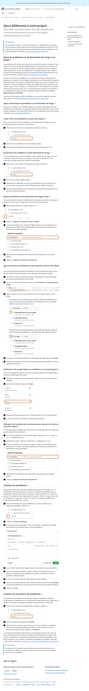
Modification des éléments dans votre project (34, 98)
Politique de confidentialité (10, 674)
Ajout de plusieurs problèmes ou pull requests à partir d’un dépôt (31, 266)
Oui (7, 671)
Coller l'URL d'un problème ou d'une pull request (25, 119)
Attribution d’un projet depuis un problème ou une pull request (31, 369)
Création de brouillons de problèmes (35, 75)
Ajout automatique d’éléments (20, 113)
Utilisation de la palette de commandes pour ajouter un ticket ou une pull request (31, 425)
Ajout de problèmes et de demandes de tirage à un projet (29, 58)
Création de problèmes (16, 485)
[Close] (84, 3)
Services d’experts (46, 684)
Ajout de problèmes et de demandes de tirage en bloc (27, 196)
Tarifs (38, 684)
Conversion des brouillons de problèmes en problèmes (39, 641)
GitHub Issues (8, 17)
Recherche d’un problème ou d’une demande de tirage (27, 153)
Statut (33, 684)
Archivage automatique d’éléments (36, 51)
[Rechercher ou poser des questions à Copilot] (60, 9)
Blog (53, 684)
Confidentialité (26, 684)
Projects (16, 17)
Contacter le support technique (55, 673)
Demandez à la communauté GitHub (56, 670)
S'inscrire (11, 13)
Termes (18, 684)
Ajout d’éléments (50, 17)
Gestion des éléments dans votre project (32, 17)
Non (14, 671)
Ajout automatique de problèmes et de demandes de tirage (29, 103)
